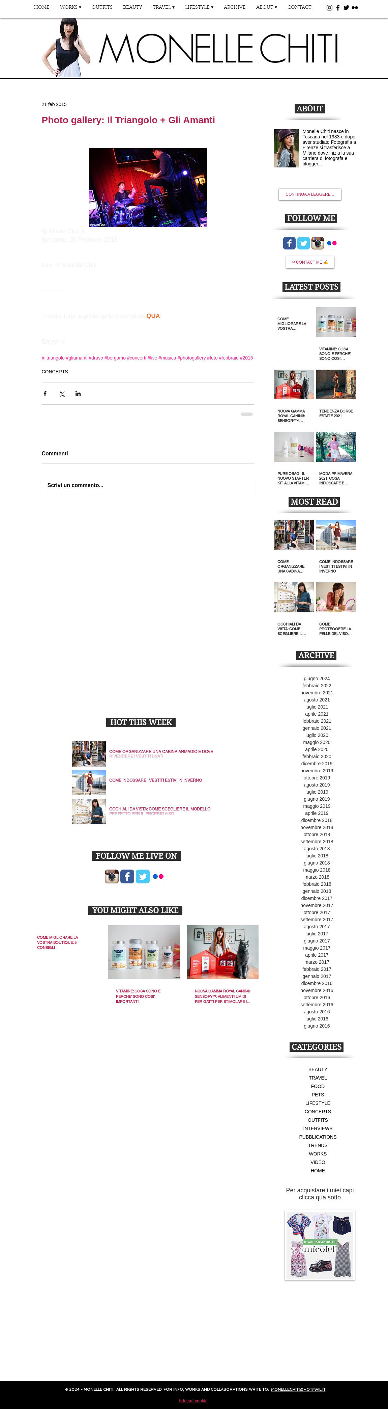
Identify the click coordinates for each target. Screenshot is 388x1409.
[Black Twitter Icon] (346, 7)
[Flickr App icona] (158, 876)
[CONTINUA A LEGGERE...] (310, 194)
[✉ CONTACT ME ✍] (310, 262)
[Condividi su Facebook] (45, 393)
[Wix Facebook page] (127, 876)
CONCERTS (55, 371)
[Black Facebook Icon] (338, 7)
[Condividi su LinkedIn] (78, 393)
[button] (71, 10)
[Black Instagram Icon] (329, 7)
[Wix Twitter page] (143, 876)
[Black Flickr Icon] (355, 7)
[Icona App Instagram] (112, 876)
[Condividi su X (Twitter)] (61, 393)
